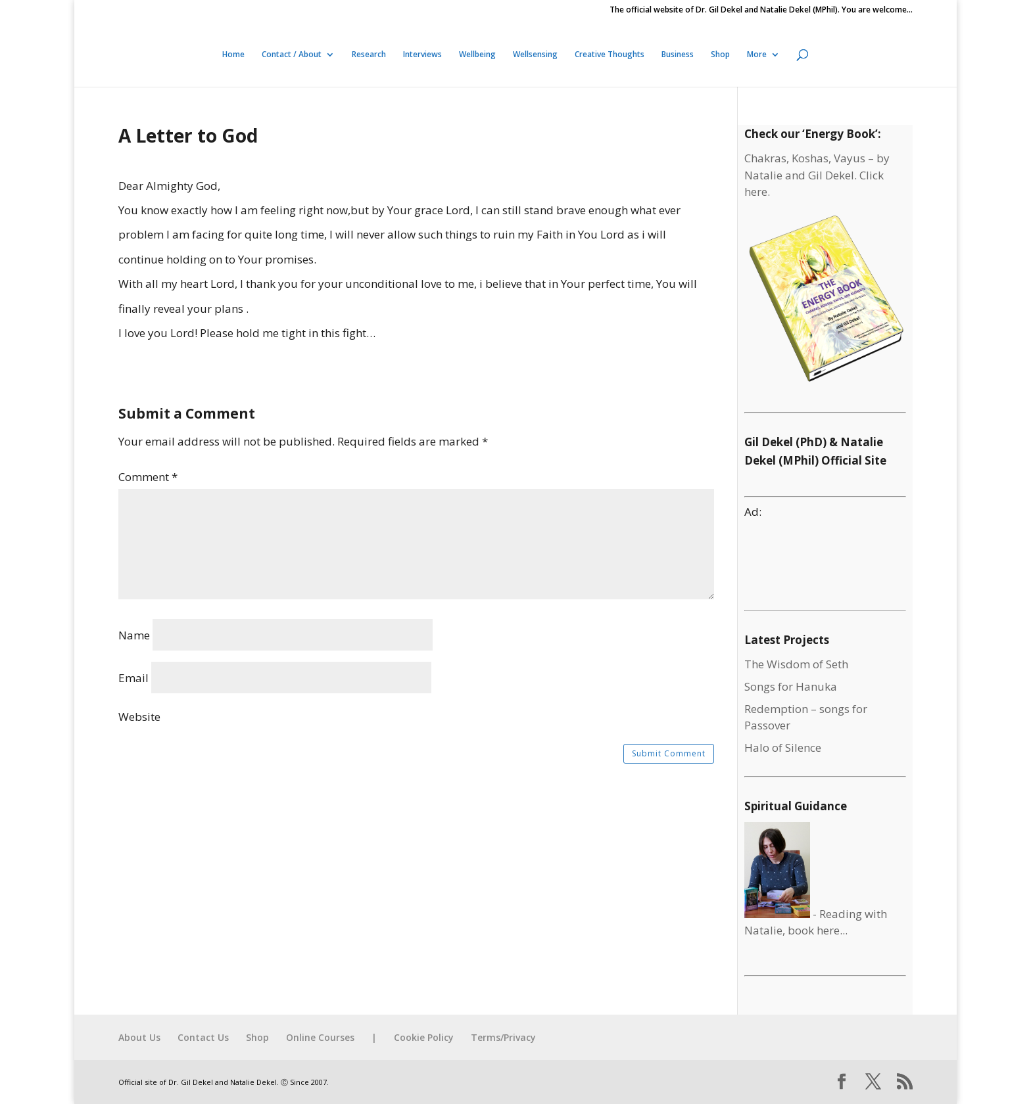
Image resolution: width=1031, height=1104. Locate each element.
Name (134, 635)
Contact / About (292, 55)
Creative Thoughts (609, 55)
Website (139, 716)
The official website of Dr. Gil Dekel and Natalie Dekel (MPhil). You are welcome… (761, 10)
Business (677, 55)
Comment (148, 476)
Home (233, 55)
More (757, 55)
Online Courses (320, 1037)
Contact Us (203, 1037)
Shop (720, 55)
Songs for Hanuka (790, 686)
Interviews (422, 55)
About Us (139, 1037)
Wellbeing (477, 55)
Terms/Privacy (503, 1037)
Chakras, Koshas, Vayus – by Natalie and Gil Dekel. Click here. (817, 174)
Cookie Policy (424, 1037)
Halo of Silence (782, 747)
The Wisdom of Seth (796, 664)
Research (369, 55)
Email (133, 677)
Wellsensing (535, 55)
